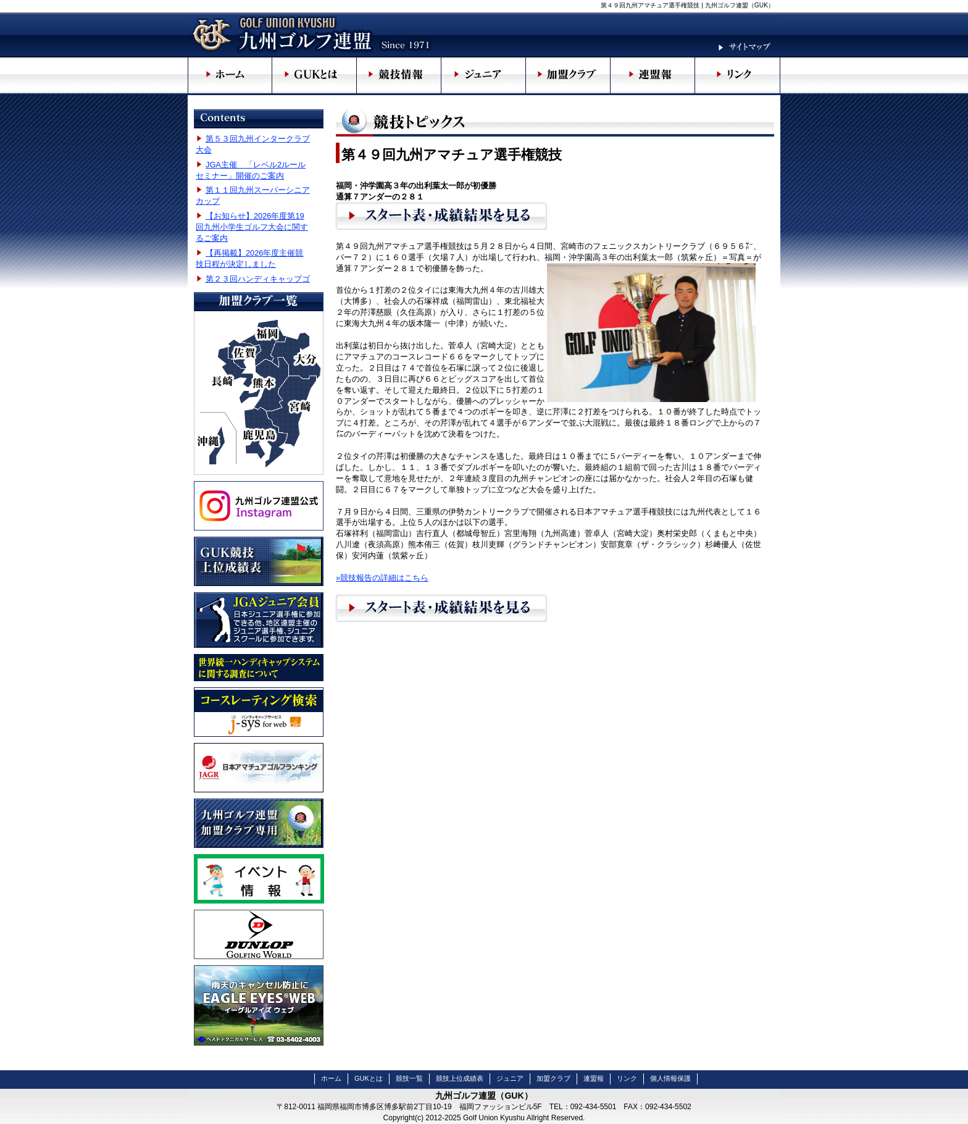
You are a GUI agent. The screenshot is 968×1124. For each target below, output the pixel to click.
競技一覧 (409, 1078)
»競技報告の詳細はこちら (382, 577)
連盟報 (593, 1078)
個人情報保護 (670, 1078)
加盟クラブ (553, 1078)
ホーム (331, 1078)
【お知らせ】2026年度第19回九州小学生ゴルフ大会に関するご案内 (252, 227)
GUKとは (368, 1078)
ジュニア (510, 1078)
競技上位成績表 (459, 1078)
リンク (627, 1078)
